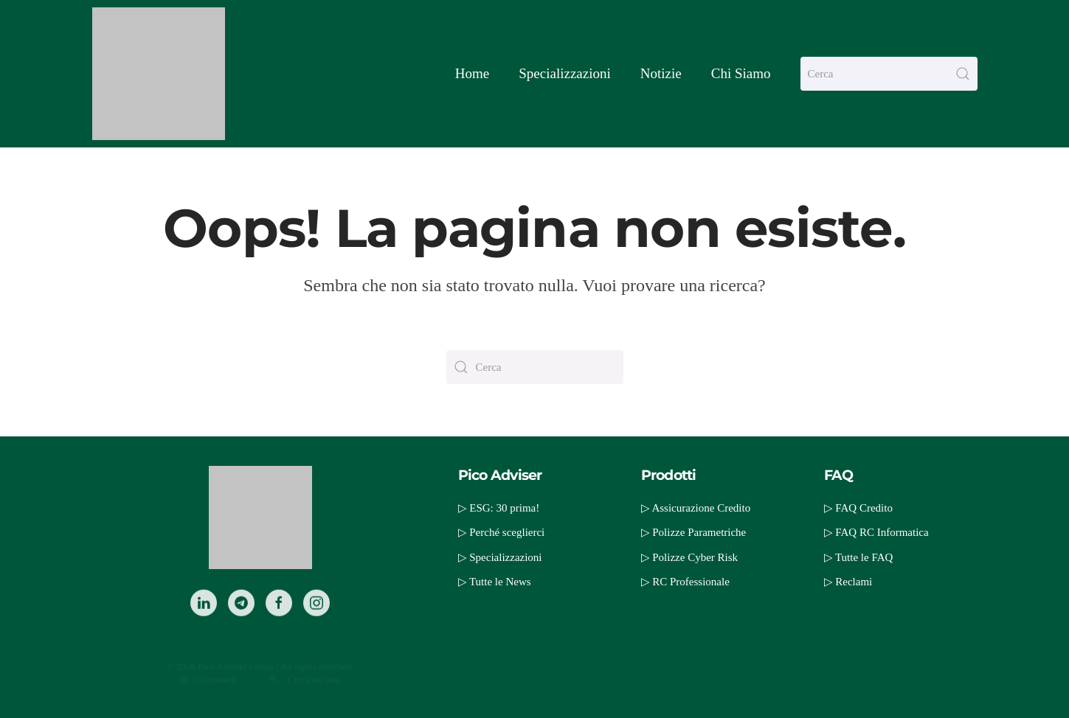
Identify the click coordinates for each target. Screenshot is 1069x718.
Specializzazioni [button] (565, 73)
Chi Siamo (741, 73)
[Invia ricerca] (963, 74)
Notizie (661, 73)
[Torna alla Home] (158, 73)
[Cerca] (889, 74)
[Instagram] (316, 620)
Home (472, 73)
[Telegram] (241, 620)
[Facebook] (279, 620)
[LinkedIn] (203, 620)
